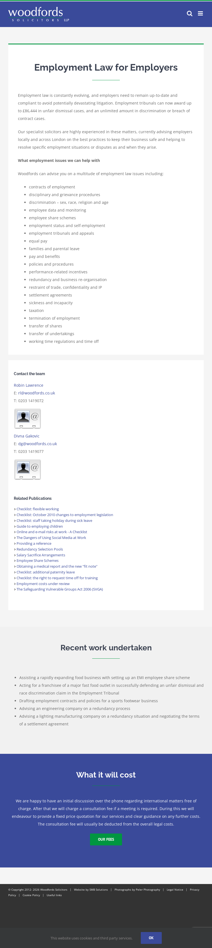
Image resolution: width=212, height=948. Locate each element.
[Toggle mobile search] (189, 13)
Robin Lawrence (28, 385)
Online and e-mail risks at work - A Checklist (52, 531)
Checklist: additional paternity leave (46, 572)
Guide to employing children (40, 526)
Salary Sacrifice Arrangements (41, 554)
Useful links (54, 895)
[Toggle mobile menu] (201, 13)
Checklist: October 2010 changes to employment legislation (65, 514)
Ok (151, 937)
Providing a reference (34, 543)
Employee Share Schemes (38, 560)
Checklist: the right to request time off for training (57, 577)
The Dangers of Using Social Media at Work (51, 537)
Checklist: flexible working (38, 508)
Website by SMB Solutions (91, 889)
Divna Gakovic (26, 436)
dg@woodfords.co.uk (37, 443)
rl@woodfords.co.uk (36, 393)
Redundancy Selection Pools (40, 549)
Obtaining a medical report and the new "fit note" (57, 566)
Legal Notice (175, 889)
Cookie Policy (31, 895)
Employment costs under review (43, 583)
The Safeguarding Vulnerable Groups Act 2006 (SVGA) (60, 589)
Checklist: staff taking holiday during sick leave (54, 520)
